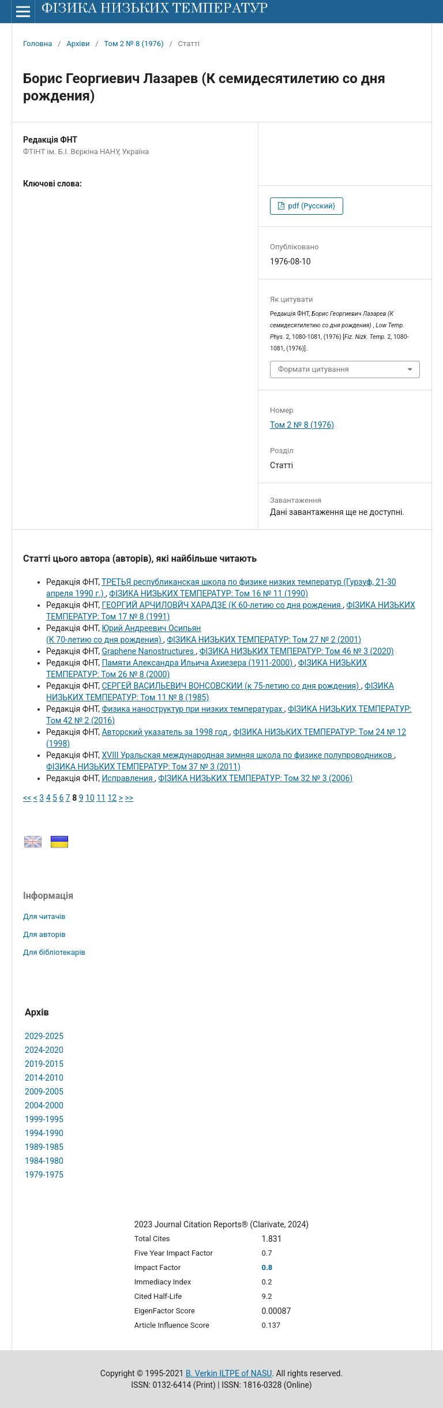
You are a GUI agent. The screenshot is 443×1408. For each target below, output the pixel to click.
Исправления (128, 778)
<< (27, 797)
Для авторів (44, 934)
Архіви (77, 43)
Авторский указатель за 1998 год (165, 732)
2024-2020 (44, 1050)
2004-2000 (44, 1105)
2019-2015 (44, 1064)
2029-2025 (44, 1036)
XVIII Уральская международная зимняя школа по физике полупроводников (248, 755)
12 (112, 797)
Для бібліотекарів (54, 952)
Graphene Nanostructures (149, 651)
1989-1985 (44, 1147)
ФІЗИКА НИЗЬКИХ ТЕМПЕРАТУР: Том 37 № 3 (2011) (143, 766)
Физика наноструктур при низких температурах (193, 709)
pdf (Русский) (310, 205)
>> (129, 797)
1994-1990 (44, 1133)
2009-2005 (44, 1091)
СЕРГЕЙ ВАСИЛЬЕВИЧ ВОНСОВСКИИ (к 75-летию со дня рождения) (231, 685)
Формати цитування (313, 369)
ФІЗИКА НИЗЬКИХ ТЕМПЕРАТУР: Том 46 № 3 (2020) (297, 651)
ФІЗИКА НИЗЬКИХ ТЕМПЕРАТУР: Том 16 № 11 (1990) (208, 593)
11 (101, 797)
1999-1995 (44, 1119)
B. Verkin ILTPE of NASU (229, 1373)
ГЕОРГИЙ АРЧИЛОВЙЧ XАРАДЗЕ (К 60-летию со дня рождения (222, 605)
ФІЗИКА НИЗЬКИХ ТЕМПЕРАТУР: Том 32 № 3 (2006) (255, 778)
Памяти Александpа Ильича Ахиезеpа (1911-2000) (198, 662)
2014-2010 (44, 1077)
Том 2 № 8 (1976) (133, 43)
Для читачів (44, 916)
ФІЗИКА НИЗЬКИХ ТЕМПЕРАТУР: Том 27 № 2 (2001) (264, 639)
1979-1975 (44, 1174)
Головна (37, 43)
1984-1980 (44, 1161)
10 (90, 797)
